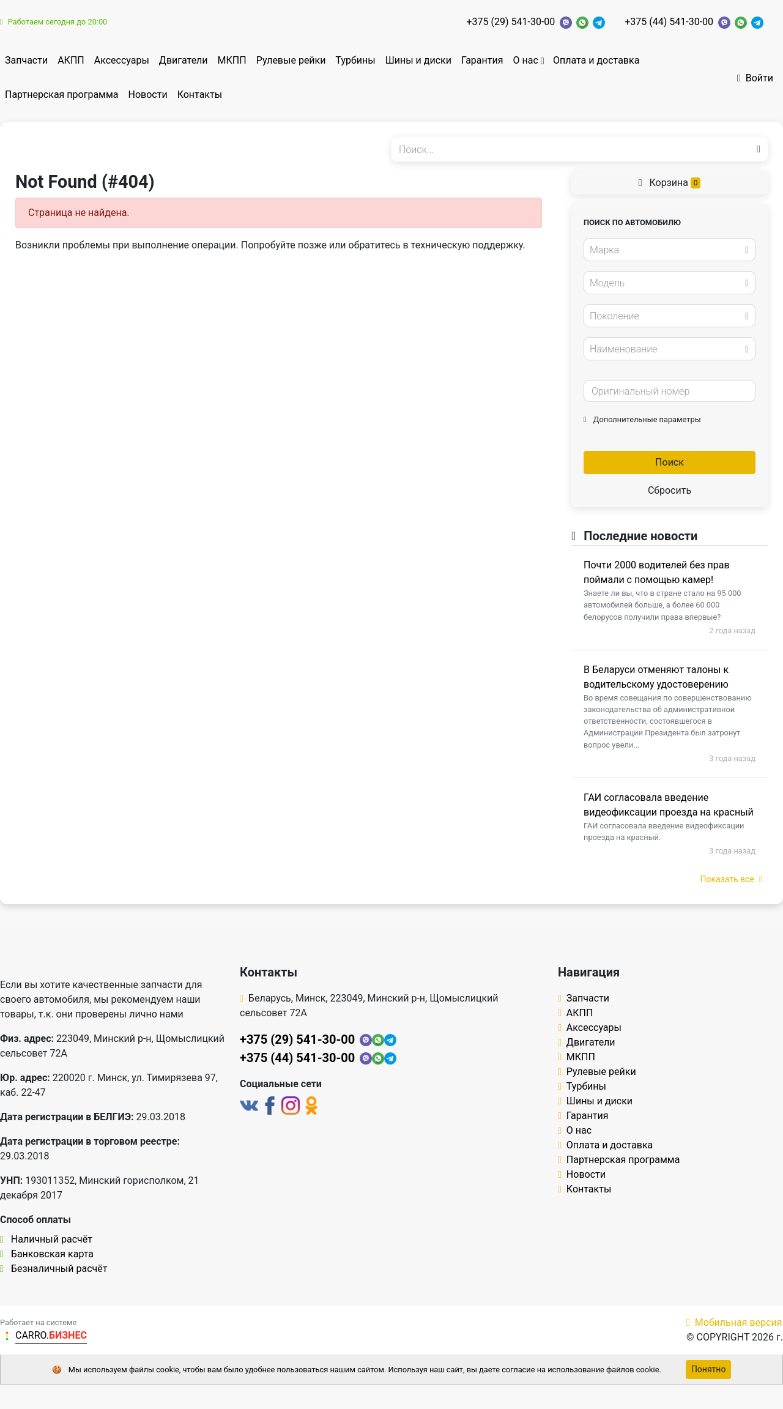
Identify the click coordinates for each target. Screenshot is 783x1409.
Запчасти (26, 60)
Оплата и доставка (596, 60)
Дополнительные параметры (642, 419)
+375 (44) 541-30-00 (669, 22)
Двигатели (183, 60)
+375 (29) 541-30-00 (511, 22)
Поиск (669, 462)
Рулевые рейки (291, 60)
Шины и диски (418, 60)
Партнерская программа (62, 94)
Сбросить (669, 490)
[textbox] (666, 250)
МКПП (232, 60)
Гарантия (482, 60)
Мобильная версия (734, 1322)
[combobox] (669, 250)
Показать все (731, 879)
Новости (148, 94)
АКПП (71, 60)
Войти (755, 78)
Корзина (670, 182)
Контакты (199, 94)
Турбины (355, 60)
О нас (525, 60)
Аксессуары (121, 60)
